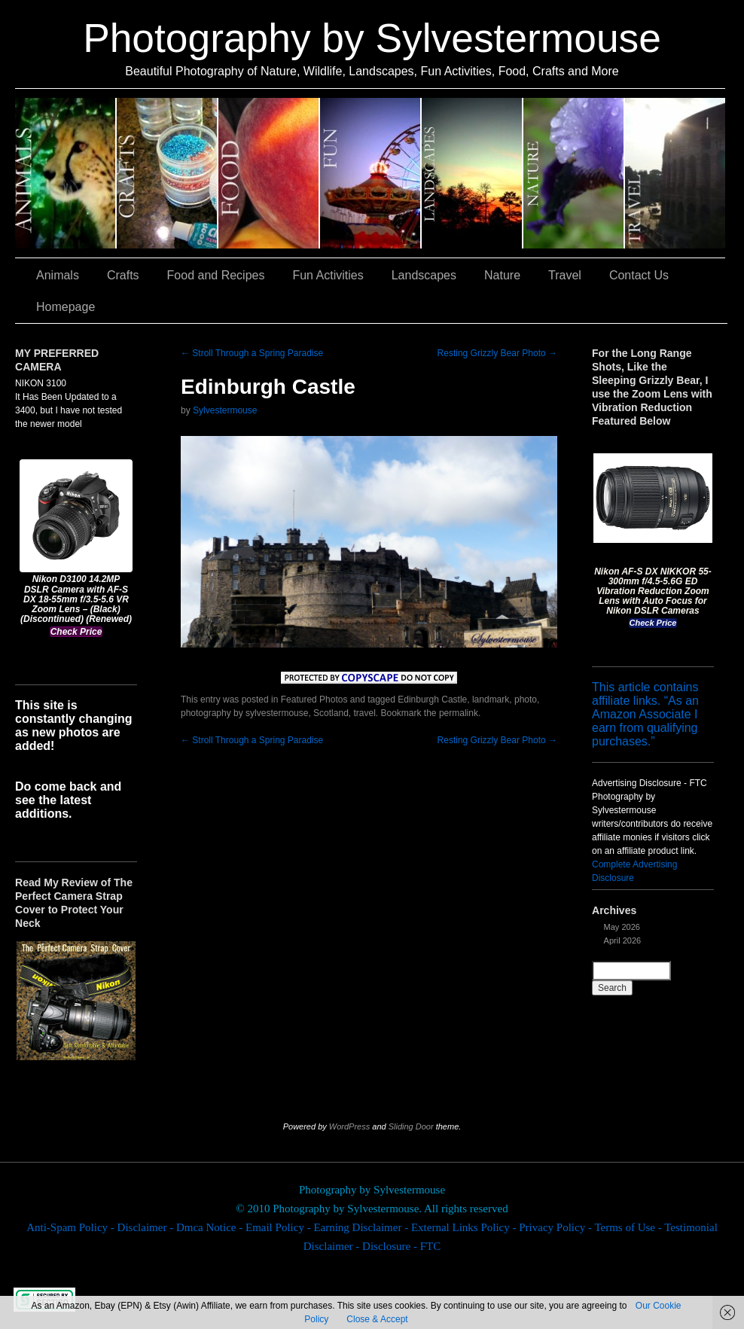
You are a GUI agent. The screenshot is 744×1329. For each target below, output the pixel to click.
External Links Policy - (465, 1227)
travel (364, 713)
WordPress (349, 1126)
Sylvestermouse (225, 410)
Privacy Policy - (556, 1227)
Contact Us (639, 275)
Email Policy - (279, 1227)
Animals (66, 173)
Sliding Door (411, 1126)
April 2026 (623, 940)
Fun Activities (371, 173)
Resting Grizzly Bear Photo (497, 353)
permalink (458, 713)
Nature (574, 173)
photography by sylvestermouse (244, 713)
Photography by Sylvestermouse (372, 38)
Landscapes (472, 173)
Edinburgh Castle (432, 699)
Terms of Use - (629, 1227)
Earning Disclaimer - (362, 1227)
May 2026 (622, 926)
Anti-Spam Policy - (71, 1227)
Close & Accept (376, 1319)
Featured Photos (314, 699)
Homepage (65, 306)
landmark (490, 699)
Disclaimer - (146, 1227)
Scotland (331, 713)
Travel (675, 173)
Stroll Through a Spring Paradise (252, 353)
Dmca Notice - (210, 1227)
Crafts (167, 173)
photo (525, 699)
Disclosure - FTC (401, 1246)
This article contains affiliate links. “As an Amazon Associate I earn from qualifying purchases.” (645, 714)
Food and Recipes (269, 173)
